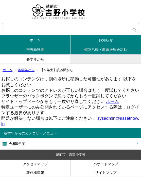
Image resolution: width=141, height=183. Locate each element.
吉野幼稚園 (35, 50)
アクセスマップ (35, 164)
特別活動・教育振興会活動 (105, 50)
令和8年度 (17, 144)
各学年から (35, 59)
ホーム (35, 40)
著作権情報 (35, 173)
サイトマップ (105, 173)
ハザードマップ (105, 164)
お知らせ (106, 40)
